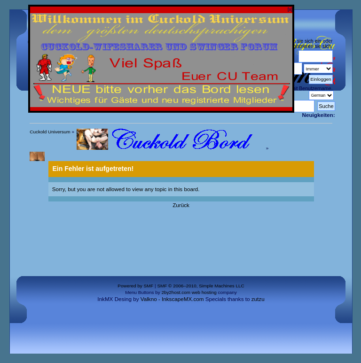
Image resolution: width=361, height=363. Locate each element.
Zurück (181, 205)
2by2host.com (175, 292)
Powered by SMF (135, 285)
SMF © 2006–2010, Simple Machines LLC (200, 285)
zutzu (258, 299)
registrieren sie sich (310, 46)
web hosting (204, 292)
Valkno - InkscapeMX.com (172, 299)
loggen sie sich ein (301, 41)
